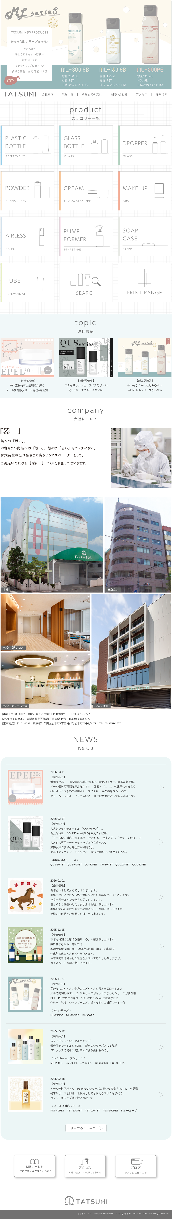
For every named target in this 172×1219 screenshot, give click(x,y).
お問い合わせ (119, 94)
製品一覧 (68, 94)
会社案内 (48, 94)
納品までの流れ (92, 94)
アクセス (142, 94)
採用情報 (161, 94)
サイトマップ (85, 1213)
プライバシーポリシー (103, 1213)
